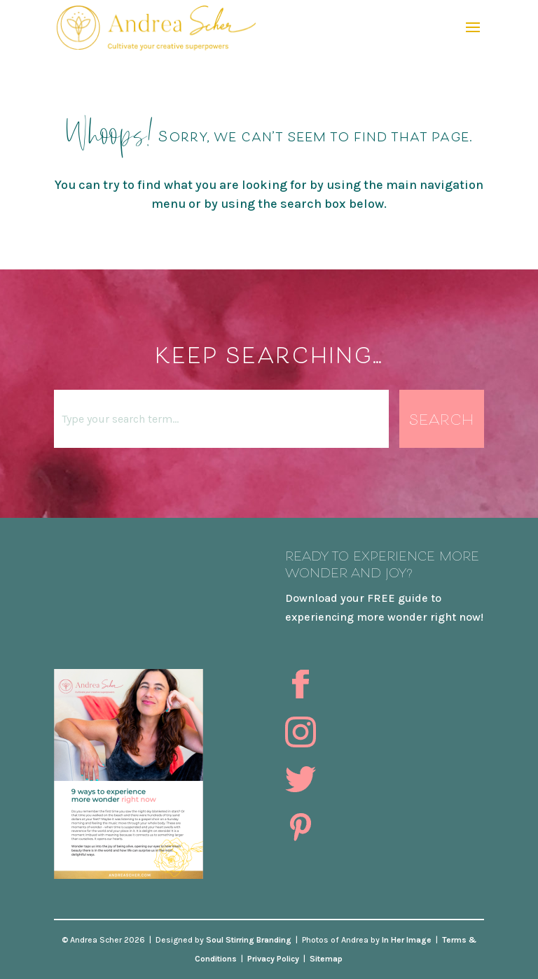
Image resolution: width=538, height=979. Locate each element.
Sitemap (326, 959)
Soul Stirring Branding (248, 940)
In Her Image (407, 940)
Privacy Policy (273, 959)
